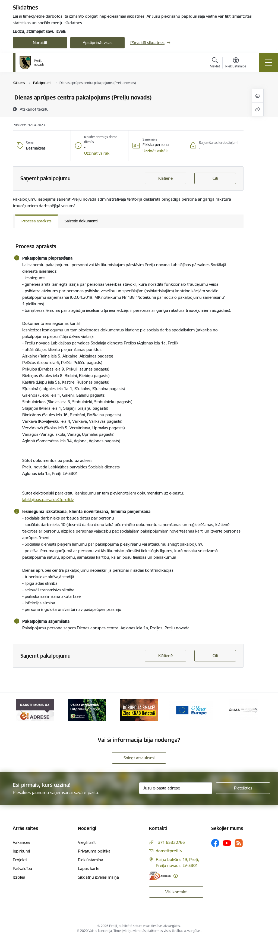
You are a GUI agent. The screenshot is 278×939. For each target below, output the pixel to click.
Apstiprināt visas (97, 42)
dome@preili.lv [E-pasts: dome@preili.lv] (169, 850)
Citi (215, 178)
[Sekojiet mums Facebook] (215, 843)
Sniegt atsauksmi (139, 757)
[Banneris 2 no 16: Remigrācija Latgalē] (87, 709)
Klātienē (165, 178)
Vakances (21, 842)
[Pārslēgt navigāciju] (268, 62)
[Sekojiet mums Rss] (239, 843)
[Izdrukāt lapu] (257, 95)
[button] (96, 153)
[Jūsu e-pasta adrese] (175, 788)
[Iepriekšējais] (22, 710)
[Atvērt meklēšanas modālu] (215, 63)
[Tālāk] (256, 710)
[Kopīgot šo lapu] (257, 109)
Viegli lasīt (87, 842)
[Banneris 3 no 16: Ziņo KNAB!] (139, 709)
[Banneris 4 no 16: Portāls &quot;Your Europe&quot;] (191, 709)
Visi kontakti (176, 891)
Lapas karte (88, 868)
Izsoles (19, 877)
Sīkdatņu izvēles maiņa (98, 877)
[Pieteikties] (243, 788)
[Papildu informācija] (175, 876)
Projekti (20, 859)
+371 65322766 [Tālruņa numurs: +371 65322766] (170, 842)
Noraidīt (40, 42)
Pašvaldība (22, 868)
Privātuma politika (94, 851)
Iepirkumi (21, 851)
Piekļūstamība (90, 859)
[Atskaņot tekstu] (34, 109)
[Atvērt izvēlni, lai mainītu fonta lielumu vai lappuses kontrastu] (236, 63)
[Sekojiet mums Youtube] (227, 842)
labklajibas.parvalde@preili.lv (48, 499)
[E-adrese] (160, 875)
